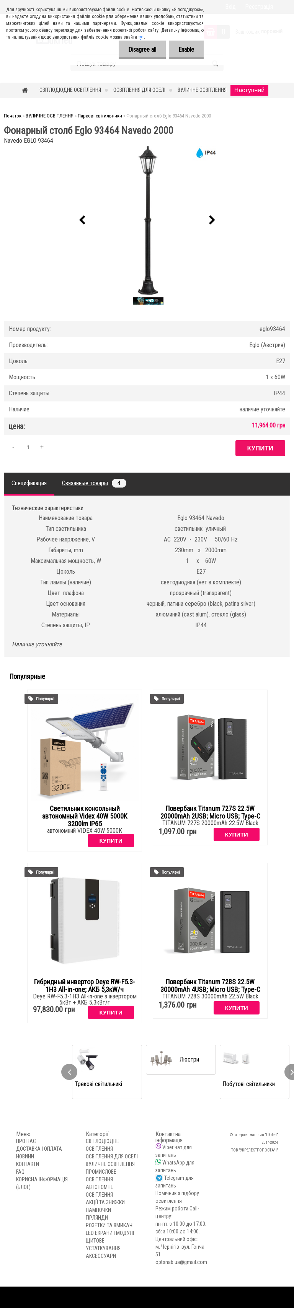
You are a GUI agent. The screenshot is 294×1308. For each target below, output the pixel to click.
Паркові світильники (100, 116)
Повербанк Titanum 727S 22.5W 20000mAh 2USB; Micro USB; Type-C (210, 812)
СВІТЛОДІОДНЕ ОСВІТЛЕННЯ (70, 90)
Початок (12, 116)
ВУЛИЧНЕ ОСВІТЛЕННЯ (202, 90)
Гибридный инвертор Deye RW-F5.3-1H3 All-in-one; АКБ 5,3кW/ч (84, 985)
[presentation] (82, 220)
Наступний (249, 90)
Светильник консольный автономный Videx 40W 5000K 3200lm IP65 (84, 816)
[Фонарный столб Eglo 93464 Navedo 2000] (147, 220)
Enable (186, 49)
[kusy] (28, 446)
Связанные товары (94, 483)
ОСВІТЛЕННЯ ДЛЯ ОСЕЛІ (139, 90)
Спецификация (29, 483)
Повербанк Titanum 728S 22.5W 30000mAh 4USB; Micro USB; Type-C (210, 985)
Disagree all (142, 49)
